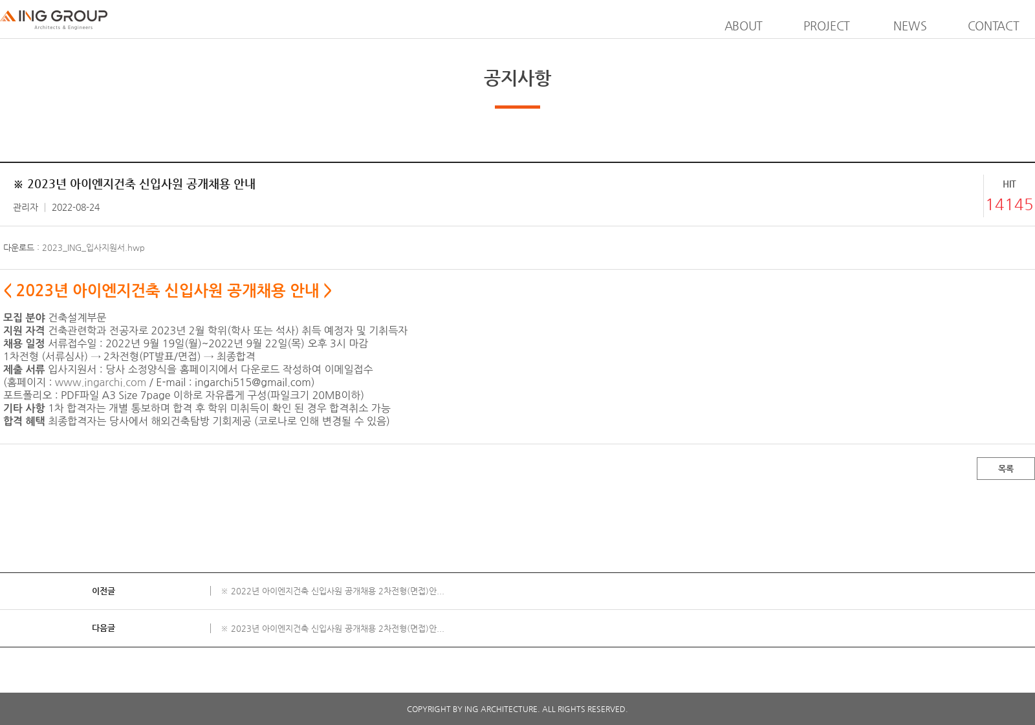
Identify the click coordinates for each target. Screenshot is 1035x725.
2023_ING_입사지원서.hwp (93, 247)
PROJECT (826, 25)
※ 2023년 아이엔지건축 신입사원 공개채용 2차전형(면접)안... (332, 628)
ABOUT (743, 25)
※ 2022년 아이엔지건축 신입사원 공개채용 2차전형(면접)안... (332, 591)
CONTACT (993, 25)
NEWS (909, 25)
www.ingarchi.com (100, 382)
